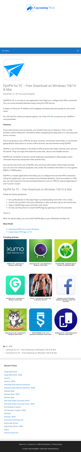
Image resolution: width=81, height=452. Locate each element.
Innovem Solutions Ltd (13, 420)
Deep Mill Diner (10, 371)
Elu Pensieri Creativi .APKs (15, 410)
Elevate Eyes (9, 391)
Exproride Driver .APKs (13, 426)
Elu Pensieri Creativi (12, 407)
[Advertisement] (40, 31)
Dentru (7, 378)
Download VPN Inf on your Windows (24, 229)
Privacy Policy (57, 444)
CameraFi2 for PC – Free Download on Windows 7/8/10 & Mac (31, 353)
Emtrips (7, 413)
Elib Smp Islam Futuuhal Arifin (17, 400)
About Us (22, 444)
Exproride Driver (11, 423)
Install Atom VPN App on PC (20, 232)
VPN (49, 116)
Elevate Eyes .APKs (12, 394)
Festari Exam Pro (11, 432)
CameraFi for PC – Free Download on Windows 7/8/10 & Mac (31, 349)
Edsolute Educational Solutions (17, 384)
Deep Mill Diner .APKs (13, 375)
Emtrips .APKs (10, 416)
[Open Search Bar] (78, 51)
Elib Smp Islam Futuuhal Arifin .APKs (19, 404)
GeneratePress (53, 449)
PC (7, 346)
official (65, 199)
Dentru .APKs (9, 381)
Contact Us (32, 444)
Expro (6, 429)
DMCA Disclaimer (43, 444)
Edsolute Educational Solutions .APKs (19, 387)
